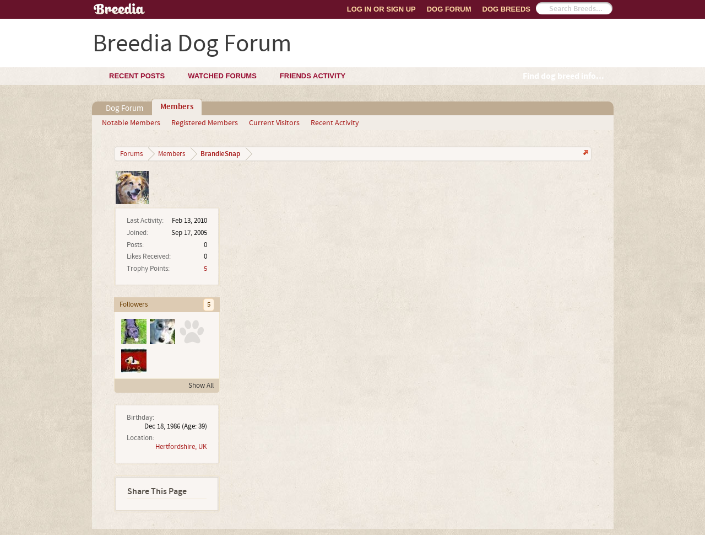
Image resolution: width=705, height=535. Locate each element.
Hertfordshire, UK (181, 446)
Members (176, 107)
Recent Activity (335, 123)
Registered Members (204, 123)
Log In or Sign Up (381, 9)
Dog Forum (449, 9)
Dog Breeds (506, 9)
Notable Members (131, 123)
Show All (201, 385)
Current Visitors (274, 123)
